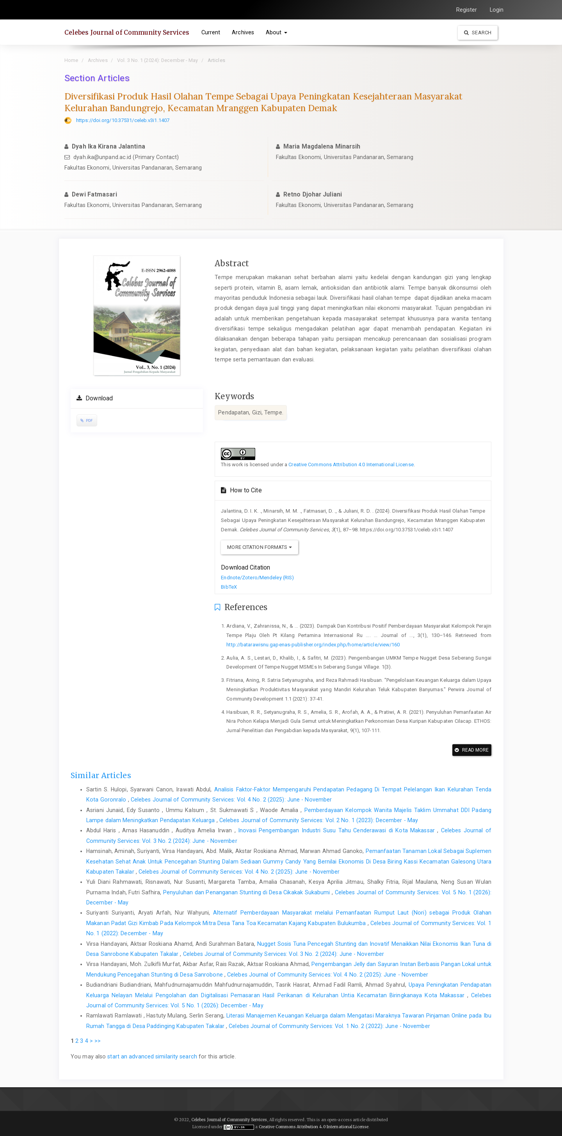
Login (497, 10)
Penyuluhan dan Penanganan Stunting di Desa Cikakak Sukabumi (247, 892)
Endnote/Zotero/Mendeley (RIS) (257, 577)
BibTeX (229, 587)
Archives (243, 32)
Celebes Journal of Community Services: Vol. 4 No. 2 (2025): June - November (231, 799)
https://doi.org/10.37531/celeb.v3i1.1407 (122, 120)
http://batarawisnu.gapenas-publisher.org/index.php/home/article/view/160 (313, 645)
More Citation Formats (259, 547)
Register (466, 10)
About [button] (276, 32)
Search (477, 32)
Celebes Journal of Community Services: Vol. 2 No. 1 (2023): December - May (318, 820)
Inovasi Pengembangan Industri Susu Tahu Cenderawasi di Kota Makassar (337, 830)
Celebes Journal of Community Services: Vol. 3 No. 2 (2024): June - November (283, 954)
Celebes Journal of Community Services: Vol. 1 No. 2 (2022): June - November (329, 1026)
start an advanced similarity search (152, 1056)
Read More (472, 750)
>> (97, 1041)
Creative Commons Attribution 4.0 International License (350, 464)
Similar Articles (101, 775)
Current (211, 32)
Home (71, 60)
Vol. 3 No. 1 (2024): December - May (157, 60)
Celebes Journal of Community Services (127, 32)
